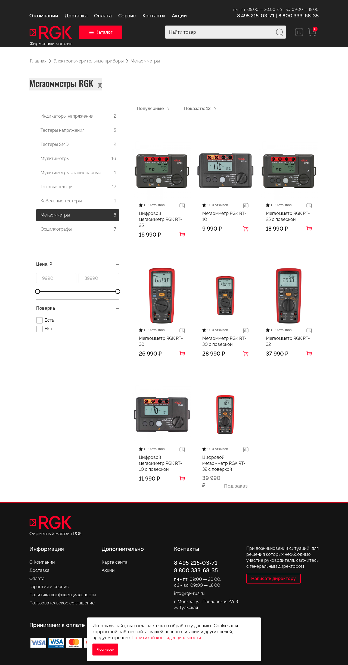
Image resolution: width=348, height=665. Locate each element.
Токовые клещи (78, 187)
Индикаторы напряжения (78, 116)
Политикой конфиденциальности (166, 637)
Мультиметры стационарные (78, 173)
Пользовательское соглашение (62, 603)
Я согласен (105, 649)
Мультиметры (78, 159)
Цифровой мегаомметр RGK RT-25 (160, 219)
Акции (108, 570)
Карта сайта (115, 562)
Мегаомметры (78, 215)
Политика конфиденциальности (62, 594)
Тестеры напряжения (78, 130)
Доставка (39, 570)
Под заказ (236, 486)
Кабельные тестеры (78, 201)
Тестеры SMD (78, 145)
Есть (45, 320)
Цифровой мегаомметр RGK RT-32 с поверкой (224, 463)
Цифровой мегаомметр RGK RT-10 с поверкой (160, 463)
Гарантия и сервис (49, 586)
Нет (44, 329)
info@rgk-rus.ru (189, 593)
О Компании (42, 562)
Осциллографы (78, 229)
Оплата (37, 578)
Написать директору (273, 578)
